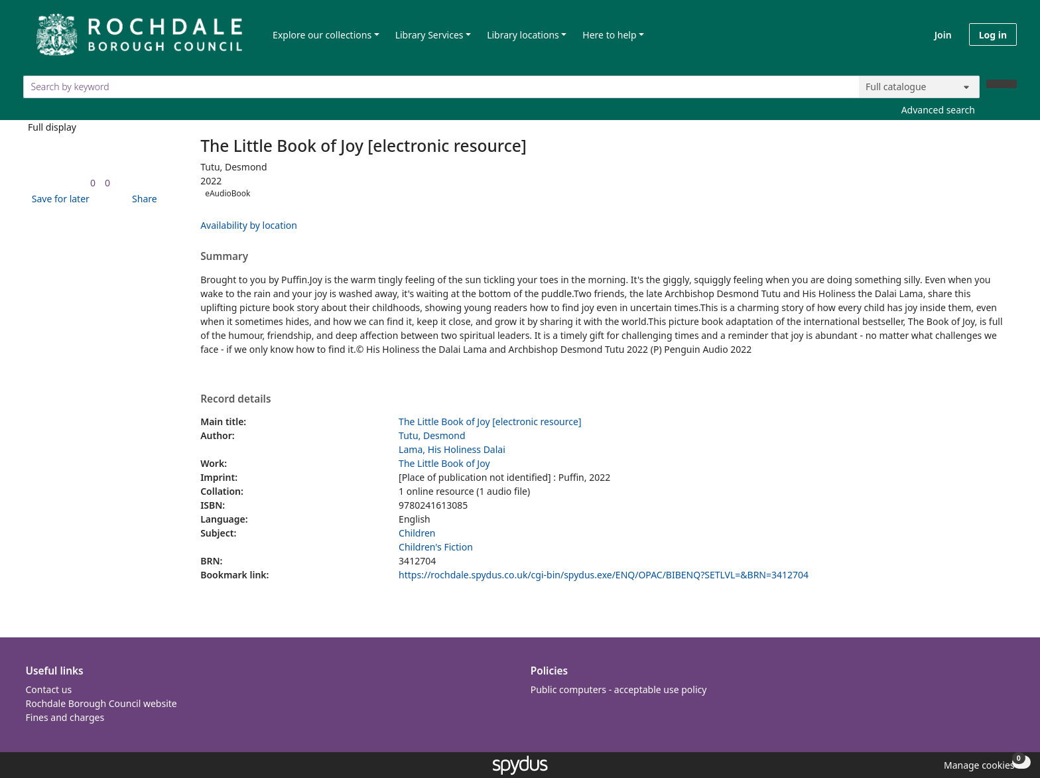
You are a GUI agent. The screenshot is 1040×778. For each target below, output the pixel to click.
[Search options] (919, 87)
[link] (93, 182)
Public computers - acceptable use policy (619, 689)
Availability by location (248, 225)
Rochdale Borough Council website (101, 703)
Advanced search (938, 109)
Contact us (49, 689)
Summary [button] (224, 257)
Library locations (523, 35)
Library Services (429, 35)
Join (943, 35)
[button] (58, 199)
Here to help (609, 35)
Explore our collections (322, 35)
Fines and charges (65, 717)
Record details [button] (235, 399)
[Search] (1001, 84)
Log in (993, 35)
